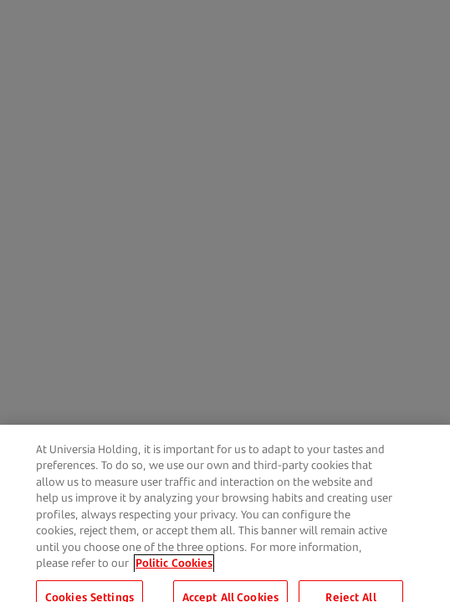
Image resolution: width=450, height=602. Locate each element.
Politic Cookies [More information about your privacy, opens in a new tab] (174, 569)
